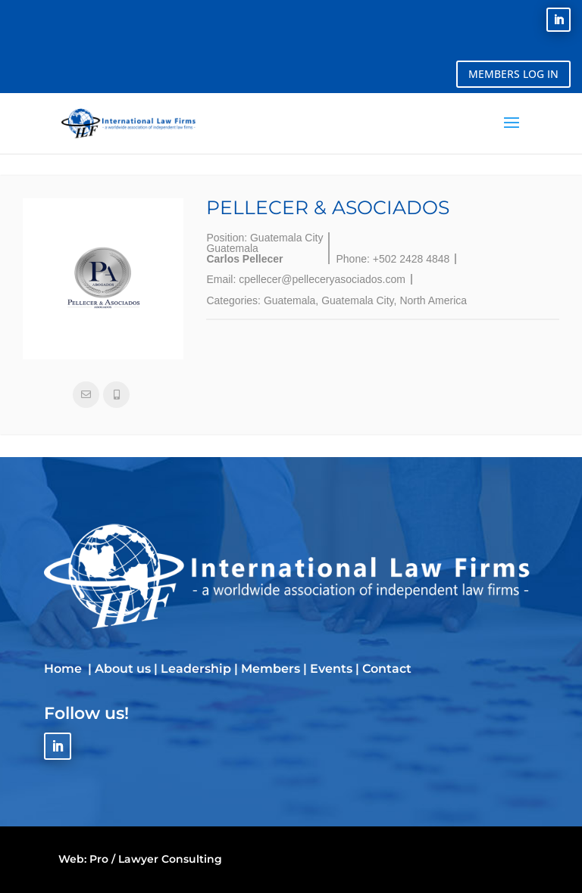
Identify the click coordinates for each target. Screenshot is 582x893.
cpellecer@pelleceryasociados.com (322, 279)
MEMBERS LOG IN (513, 74)
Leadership (196, 668)
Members (270, 668)
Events (331, 668)
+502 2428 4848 (411, 259)
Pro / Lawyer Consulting (155, 859)
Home (64, 668)
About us (123, 668)
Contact (386, 668)
